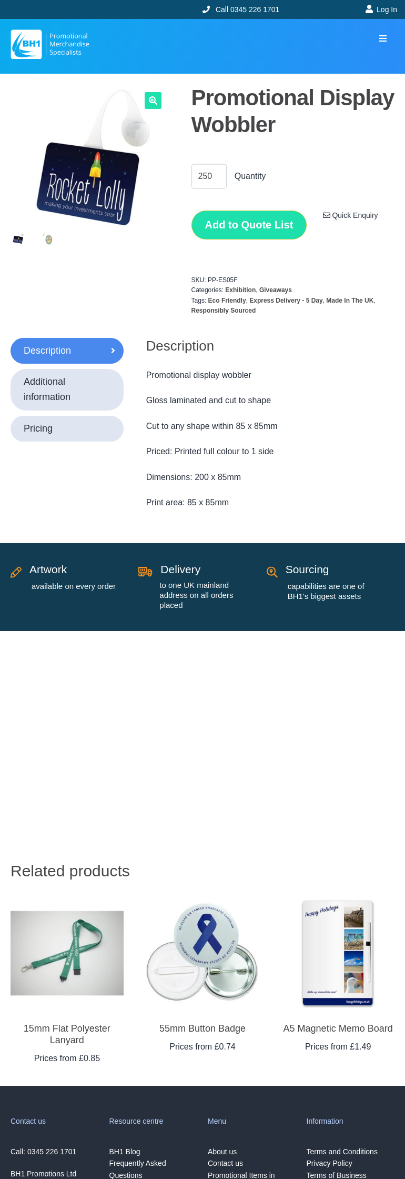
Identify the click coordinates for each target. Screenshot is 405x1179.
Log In (387, 9)
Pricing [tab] (38, 428)
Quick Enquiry (350, 215)
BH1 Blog (124, 1151)
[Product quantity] (209, 176)
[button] (382, 38)
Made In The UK (349, 300)
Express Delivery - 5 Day (285, 300)
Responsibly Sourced (223, 310)
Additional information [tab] (47, 389)
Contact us (225, 1163)
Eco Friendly (227, 300)
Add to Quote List (249, 225)
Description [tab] (47, 350)
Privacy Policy (329, 1163)
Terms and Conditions (342, 1151)
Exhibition (240, 290)
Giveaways (275, 290)
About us (222, 1151)
